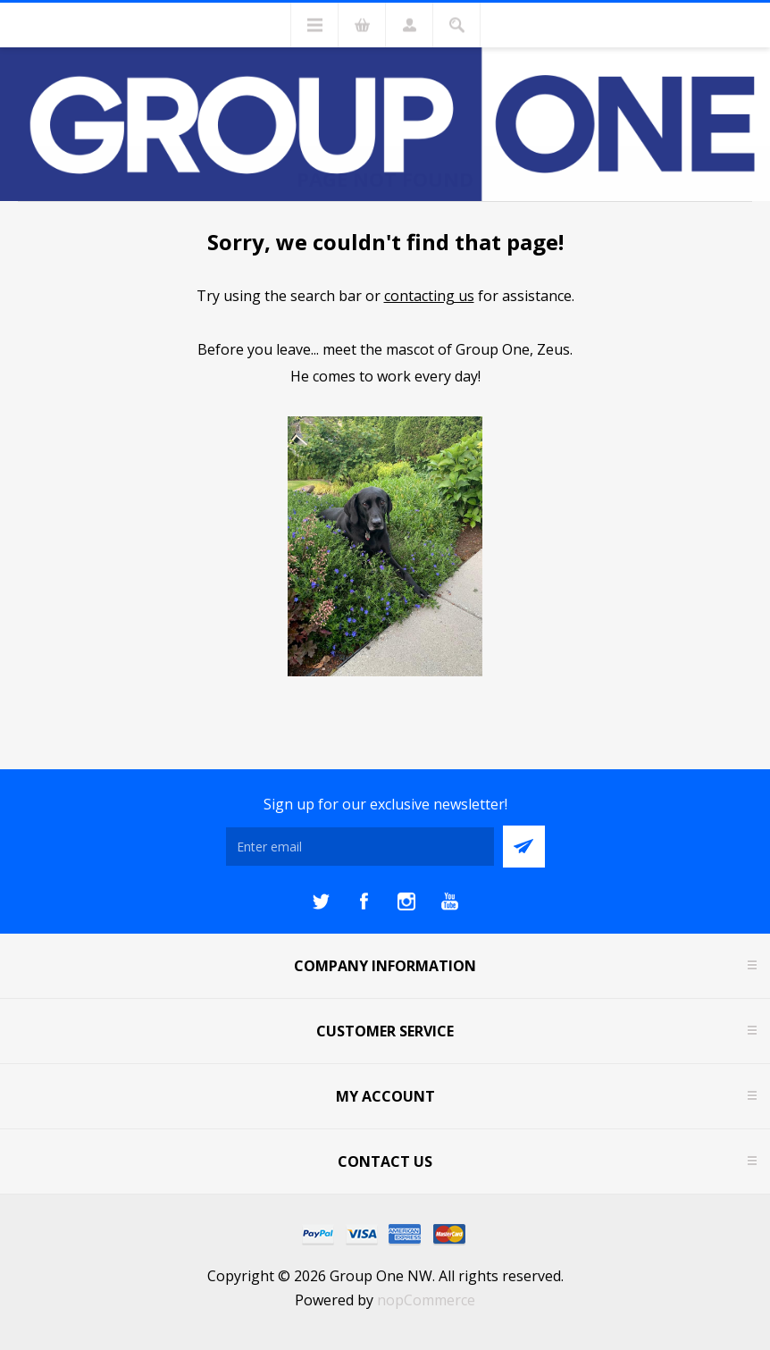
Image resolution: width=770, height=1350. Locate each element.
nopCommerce (426, 1300)
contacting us (429, 296)
